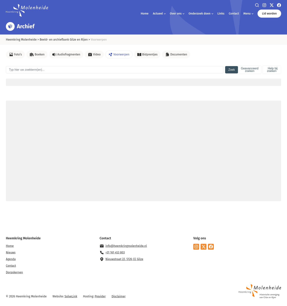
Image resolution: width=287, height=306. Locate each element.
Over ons (176, 13)
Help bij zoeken (272, 70)
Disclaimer (119, 296)
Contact (234, 13)
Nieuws (10, 252)
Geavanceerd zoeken (249, 70)
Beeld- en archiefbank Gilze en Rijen (64, 39)
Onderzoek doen (199, 13)
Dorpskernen (14, 272)
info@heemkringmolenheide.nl (126, 246)
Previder (100, 296)
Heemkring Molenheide (21, 39)
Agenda (11, 259)
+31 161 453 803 (115, 252)
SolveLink (70, 296)
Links (220, 13)
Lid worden (269, 13)
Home (144, 13)
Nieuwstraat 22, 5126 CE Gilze (124, 259)
